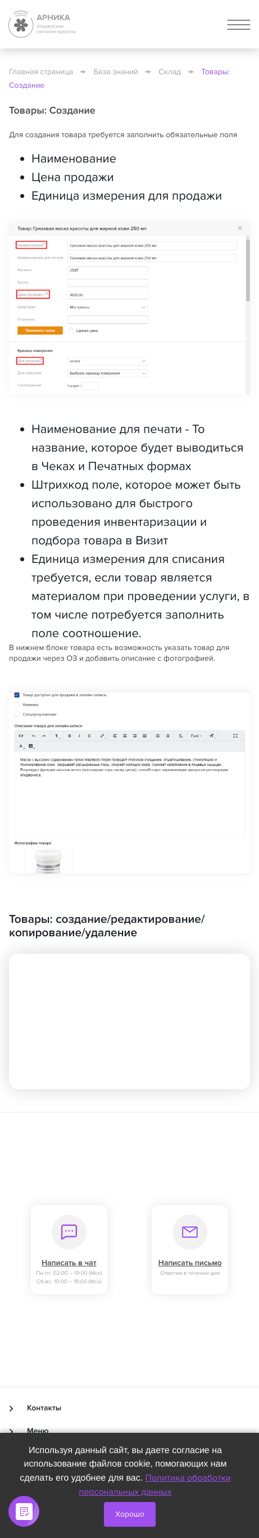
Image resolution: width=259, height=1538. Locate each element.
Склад (169, 72)
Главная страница (41, 72)
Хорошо (129, 1514)
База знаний (116, 72)
